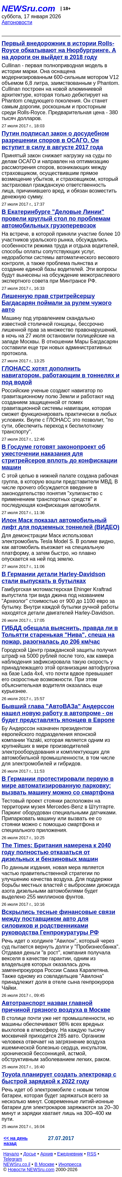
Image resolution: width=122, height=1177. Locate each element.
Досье (29, 1153)
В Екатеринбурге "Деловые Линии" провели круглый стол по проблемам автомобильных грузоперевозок (56, 219)
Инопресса (70, 1164)
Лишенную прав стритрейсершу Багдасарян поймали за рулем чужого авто (57, 303)
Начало (11, 1153)
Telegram (12, 1159)
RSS (91, 1153)
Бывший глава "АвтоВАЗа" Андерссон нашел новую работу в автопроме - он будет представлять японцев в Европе (58, 713)
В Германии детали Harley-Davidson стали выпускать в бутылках (53, 577)
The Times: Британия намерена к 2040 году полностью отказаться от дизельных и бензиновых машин (56, 852)
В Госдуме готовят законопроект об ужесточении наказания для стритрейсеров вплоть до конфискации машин (59, 457)
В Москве (44, 1164)
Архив (46, 1153)
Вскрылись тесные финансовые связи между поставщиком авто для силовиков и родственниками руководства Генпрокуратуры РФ (58, 922)
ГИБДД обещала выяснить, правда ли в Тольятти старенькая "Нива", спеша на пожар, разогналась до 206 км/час (60, 635)
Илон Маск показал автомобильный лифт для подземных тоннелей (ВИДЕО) (60, 523)
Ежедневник (70, 1153)
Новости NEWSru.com (31, 1169)
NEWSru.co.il (16, 1164)
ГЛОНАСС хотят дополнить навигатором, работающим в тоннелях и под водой (60, 375)
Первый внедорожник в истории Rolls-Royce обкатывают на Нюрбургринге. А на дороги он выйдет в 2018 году (59, 50)
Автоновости (17, 22)
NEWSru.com (28, 8)
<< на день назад (16, 1141)
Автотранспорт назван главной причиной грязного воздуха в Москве (56, 1006)
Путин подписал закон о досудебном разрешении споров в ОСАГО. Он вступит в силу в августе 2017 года (55, 140)
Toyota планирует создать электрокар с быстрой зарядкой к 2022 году (59, 1078)
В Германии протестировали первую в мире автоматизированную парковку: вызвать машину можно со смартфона (58, 786)
